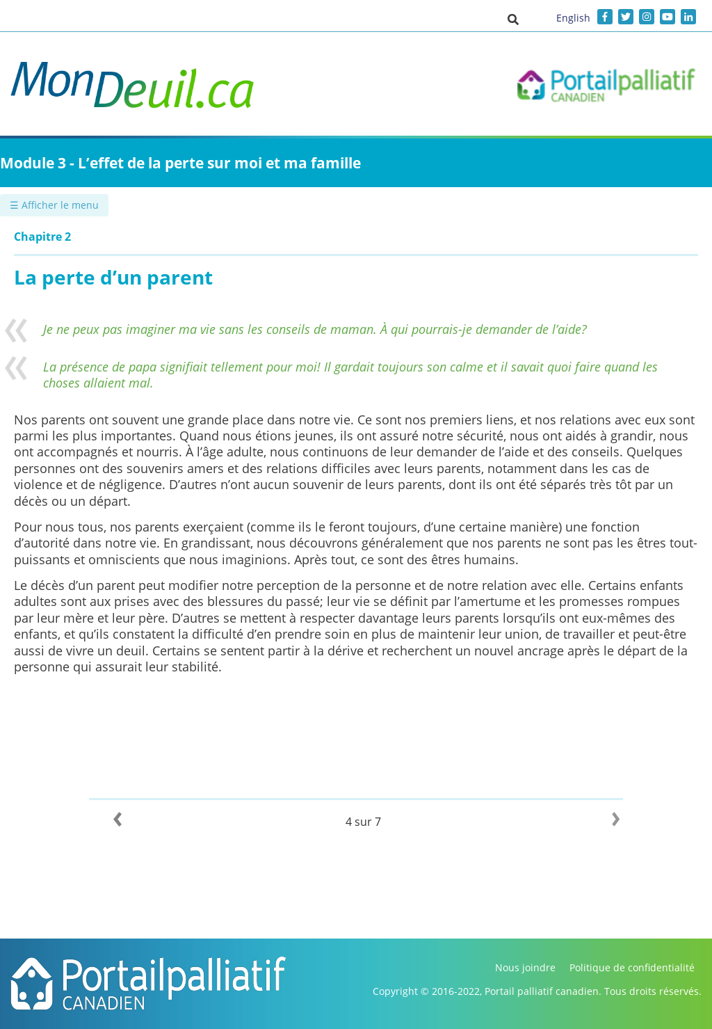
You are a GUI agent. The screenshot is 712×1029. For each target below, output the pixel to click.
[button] (513, 19)
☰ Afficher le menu (54, 205)
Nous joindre (525, 967)
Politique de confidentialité (632, 967)
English (573, 17)
